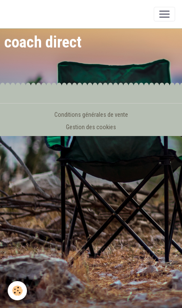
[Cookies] (17, 290)
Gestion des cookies (91, 127)
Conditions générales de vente (91, 114)
